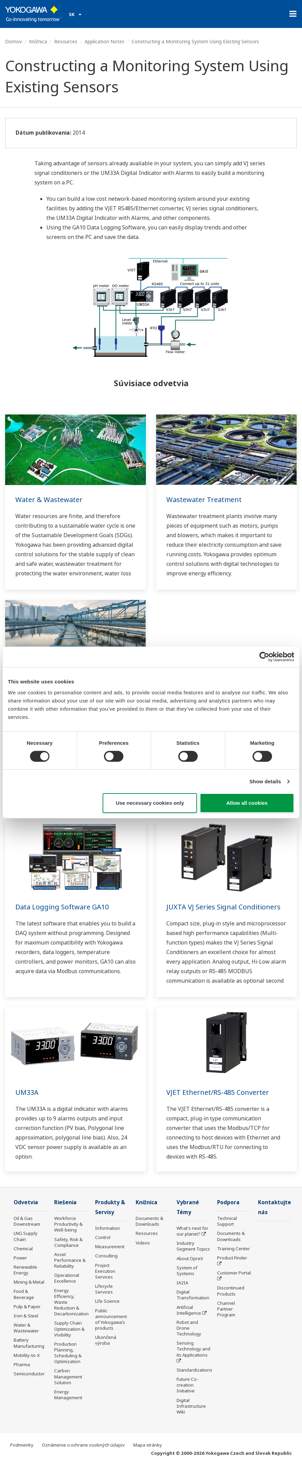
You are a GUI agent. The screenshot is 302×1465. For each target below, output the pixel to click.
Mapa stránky (147, 1445)
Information (107, 1228)
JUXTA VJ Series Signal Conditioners (223, 906)
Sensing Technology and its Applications (193, 1349)
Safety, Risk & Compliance (68, 1242)
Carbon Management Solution (68, 1376)
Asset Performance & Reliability (70, 1260)
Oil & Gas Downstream (27, 1221)
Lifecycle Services (104, 1289)
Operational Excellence (66, 1278)
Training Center (233, 1248)
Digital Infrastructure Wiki (191, 1406)
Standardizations (194, 1370)
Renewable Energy (25, 1270)
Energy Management (68, 1395)
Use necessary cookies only (150, 803)
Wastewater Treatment (204, 499)
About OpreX (190, 1258)
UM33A (27, 1092)
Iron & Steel (26, 1316)
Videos (143, 1243)
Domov (13, 41)
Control (102, 1237)
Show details (265, 781)
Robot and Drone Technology (189, 1328)
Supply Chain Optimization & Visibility (69, 1329)
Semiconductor (29, 1374)
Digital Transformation (193, 1295)
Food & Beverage (24, 1294)
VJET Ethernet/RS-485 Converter (217, 1092)
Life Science (107, 1301)
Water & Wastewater (48, 499)
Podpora (228, 1202)
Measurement (109, 1246)
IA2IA (182, 1283)
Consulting (106, 1256)
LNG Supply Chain (25, 1236)
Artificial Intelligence (189, 1310)
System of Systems (187, 1271)
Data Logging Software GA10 (62, 906)
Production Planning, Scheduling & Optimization (67, 1352)
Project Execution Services (105, 1271)
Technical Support (227, 1221)
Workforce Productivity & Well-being (68, 1224)
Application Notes (104, 41)
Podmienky (21, 1445)
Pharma (22, 1364)
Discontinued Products (230, 1291)
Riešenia (65, 1202)
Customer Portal (234, 1273)
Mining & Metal (29, 1282)
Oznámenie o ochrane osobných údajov (83, 1445)
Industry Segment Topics (193, 1246)
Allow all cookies (247, 803)
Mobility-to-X (27, 1355)
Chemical (23, 1248)
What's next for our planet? (192, 1231)
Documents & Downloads (149, 1221)
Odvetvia (26, 1202)
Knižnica (38, 41)
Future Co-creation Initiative (187, 1385)
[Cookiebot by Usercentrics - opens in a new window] (264, 657)
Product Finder (232, 1258)
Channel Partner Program (226, 1309)
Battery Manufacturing (29, 1343)
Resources (65, 41)
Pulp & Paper (27, 1306)
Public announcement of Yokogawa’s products (111, 1319)
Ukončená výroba (105, 1340)
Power (20, 1258)
